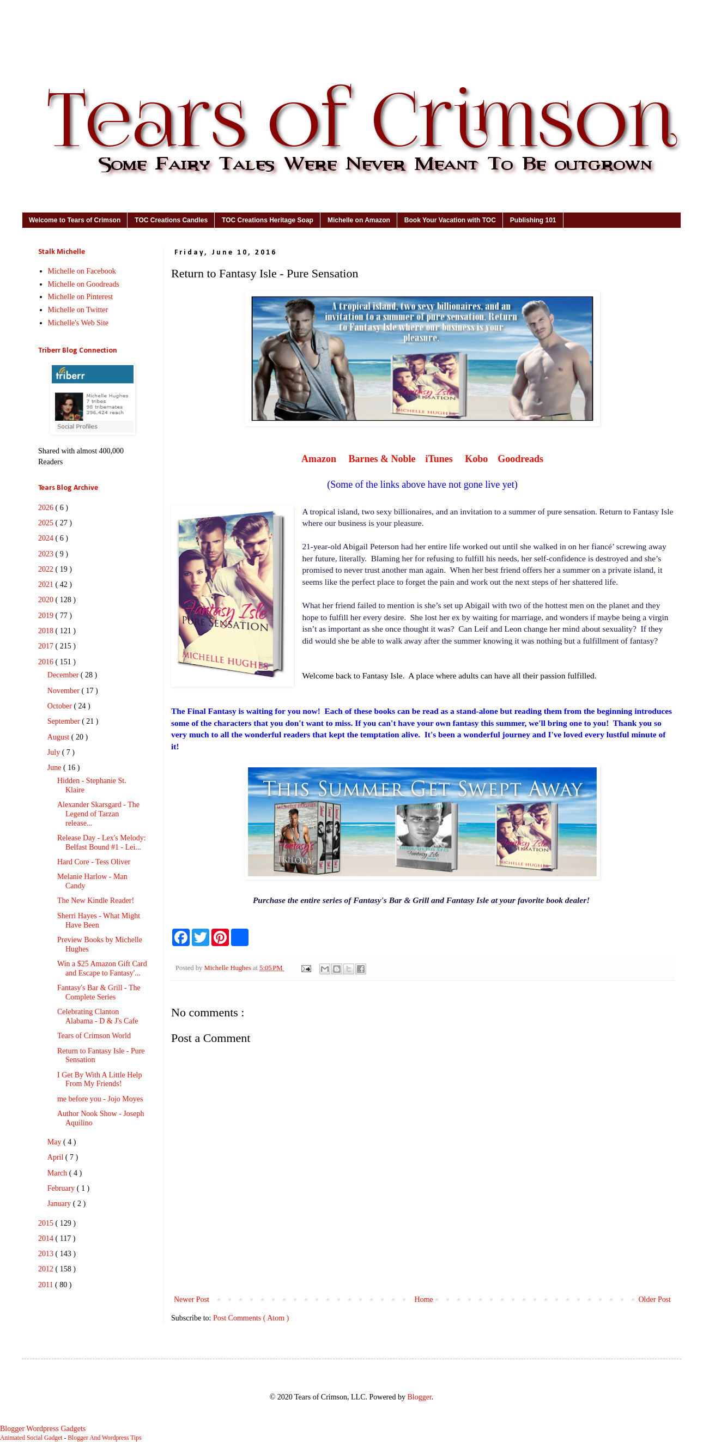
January (60, 1203)
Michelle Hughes (228, 968)
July (54, 752)
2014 (47, 1238)
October (60, 706)
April (56, 1157)
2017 (47, 646)
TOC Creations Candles (171, 220)
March (58, 1173)
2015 (47, 1223)
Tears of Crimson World (94, 1036)
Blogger (419, 1397)
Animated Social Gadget (31, 1437)
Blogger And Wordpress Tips (104, 1437)
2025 (47, 523)
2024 (47, 538)
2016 (47, 662)
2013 (47, 1254)
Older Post (655, 1299)
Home (424, 1299)
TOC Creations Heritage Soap (267, 220)
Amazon (318, 458)
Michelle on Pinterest (80, 297)
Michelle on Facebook (82, 271)
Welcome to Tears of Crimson (74, 220)
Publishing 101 (533, 220)
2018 (47, 631)
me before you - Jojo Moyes (100, 1099)
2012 (47, 1269)
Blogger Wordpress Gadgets (43, 1429)
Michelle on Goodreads (83, 284)
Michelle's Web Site (78, 323)
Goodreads (520, 458)
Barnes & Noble (381, 458)
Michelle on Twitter (78, 310)
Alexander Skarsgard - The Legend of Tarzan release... (98, 814)
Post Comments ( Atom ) (251, 1318)
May (55, 1142)
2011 (46, 1285)
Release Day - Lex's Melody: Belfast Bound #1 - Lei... (101, 842)
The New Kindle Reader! (95, 900)
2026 (47, 508)
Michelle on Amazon (359, 220)
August (59, 737)
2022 (47, 569)
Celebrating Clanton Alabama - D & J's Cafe (97, 1016)
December (64, 675)
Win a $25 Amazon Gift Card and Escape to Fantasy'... (102, 968)
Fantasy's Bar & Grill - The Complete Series (99, 992)
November (64, 691)
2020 (47, 600)
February (62, 1188)
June (55, 768)
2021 (47, 584)
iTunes (438, 458)
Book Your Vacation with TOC (450, 220)
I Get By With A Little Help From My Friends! (99, 1079)
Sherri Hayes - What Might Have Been (98, 920)
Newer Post (191, 1299)
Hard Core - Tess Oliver (93, 862)
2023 (47, 554)
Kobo (475, 458)
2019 (47, 615)
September (64, 721)
